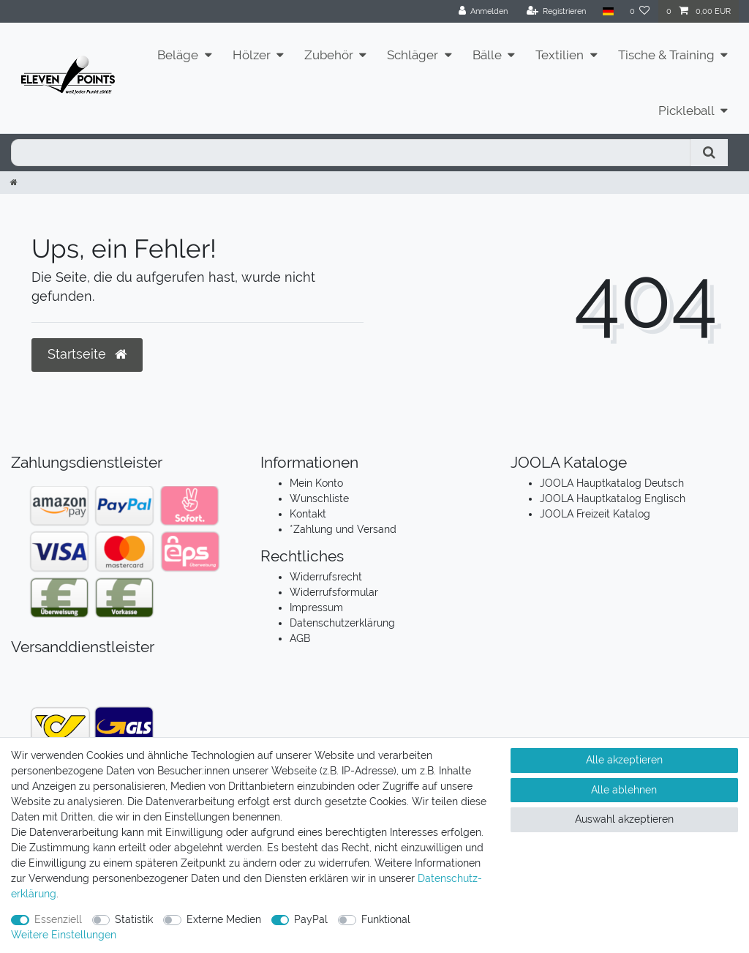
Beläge (177, 55)
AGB (300, 638)
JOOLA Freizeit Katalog (595, 514)
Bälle (487, 55)
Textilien (559, 55)
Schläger (412, 55)
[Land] (607, 11)
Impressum (316, 607)
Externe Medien (224, 919)
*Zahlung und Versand (343, 529)
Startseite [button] (87, 354)
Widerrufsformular (334, 592)
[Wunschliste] (640, 11)
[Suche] (709, 152)
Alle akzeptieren (624, 760)
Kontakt (308, 514)
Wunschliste (319, 498)
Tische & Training (666, 55)
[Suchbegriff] (350, 152)
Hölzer (252, 55)
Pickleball (686, 110)
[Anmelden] (483, 11)
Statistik (134, 919)
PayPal (311, 919)
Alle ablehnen (624, 790)
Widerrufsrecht (326, 577)
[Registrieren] (557, 11)
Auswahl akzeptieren (624, 819)
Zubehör (328, 55)
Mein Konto (316, 483)
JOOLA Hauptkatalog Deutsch (612, 483)
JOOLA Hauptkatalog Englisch (612, 498)
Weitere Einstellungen (63, 935)
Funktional (385, 919)
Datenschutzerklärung (342, 623)
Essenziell (58, 919)
